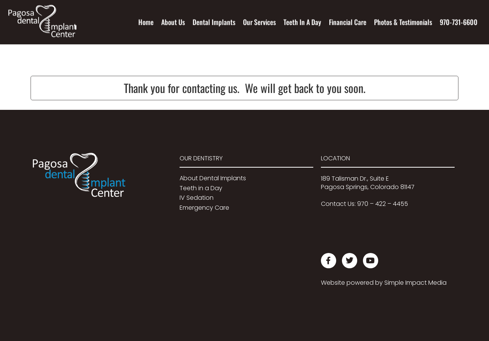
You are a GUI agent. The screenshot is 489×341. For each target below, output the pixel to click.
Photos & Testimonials (403, 22)
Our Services (259, 22)
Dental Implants (214, 22)
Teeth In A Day (302, 22)
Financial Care (347, 22)
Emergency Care (204, 207)
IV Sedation (197, 197)
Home (146, 22)
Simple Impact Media (415, 282)
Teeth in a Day (201, 188)
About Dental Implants (213, 178)
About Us (173, 22)
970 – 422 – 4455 (382, 203)
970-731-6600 (459, 22)
